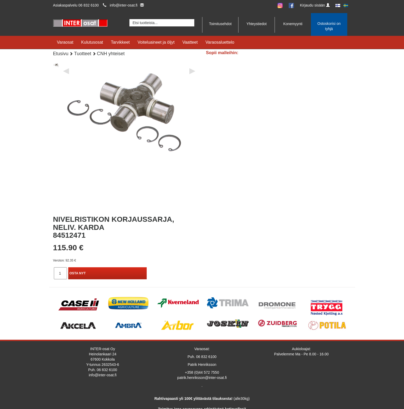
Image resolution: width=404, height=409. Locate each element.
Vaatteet (189, 42)
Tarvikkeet (120, 42)
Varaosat (65, 42)
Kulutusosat (92, 42)
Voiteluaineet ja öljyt (156, 42)
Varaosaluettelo (220, 42)
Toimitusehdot (220, 24)
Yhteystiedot (257, 24)
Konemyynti (292, 24)
